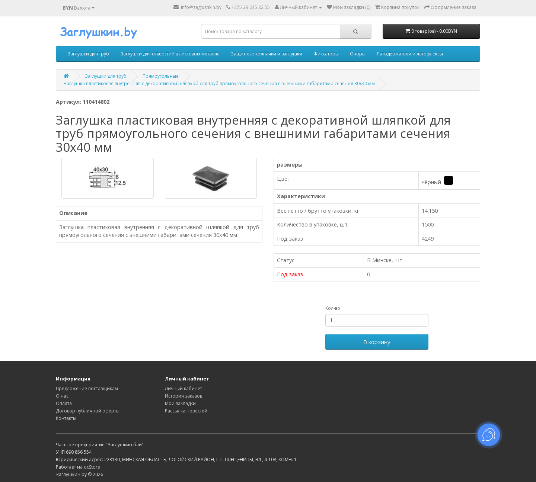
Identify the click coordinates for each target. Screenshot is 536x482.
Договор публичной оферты (87, 411)
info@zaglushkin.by (197, 7)
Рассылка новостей (186, 411)
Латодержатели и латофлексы (410, 54)
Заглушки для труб (88, 54)
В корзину (376, 342)
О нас (62, 396)
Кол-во (332, 308)
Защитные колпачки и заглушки (266, 54)
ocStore (92, 467)
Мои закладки (180, 403)
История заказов (183, 396)
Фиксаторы (326, 54)
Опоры (358, 54)
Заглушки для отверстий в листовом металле (170, 54)
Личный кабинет (183, 388)
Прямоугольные (161, 76)
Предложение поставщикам (87, 388)
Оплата (64, 403)
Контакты (66, 418)
